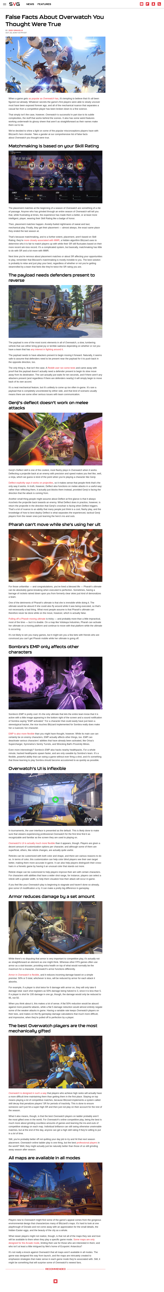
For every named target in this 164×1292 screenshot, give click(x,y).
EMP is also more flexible (21, 733)
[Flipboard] (147, 5)
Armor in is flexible (24, 975)
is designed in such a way (28, 1093)
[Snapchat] (153, 5)
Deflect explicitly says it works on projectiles (31, 483)
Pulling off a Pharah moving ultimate (27, 619)
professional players (87, 1142)
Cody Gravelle (16, 30)
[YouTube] (141, 5)
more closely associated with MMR (42, 240)
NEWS (30, 4)
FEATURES (44, 4)
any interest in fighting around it (47, 349)
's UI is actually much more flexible (32, 843)
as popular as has (43, 98)
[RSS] (159, 5)
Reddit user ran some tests (61, 368)
